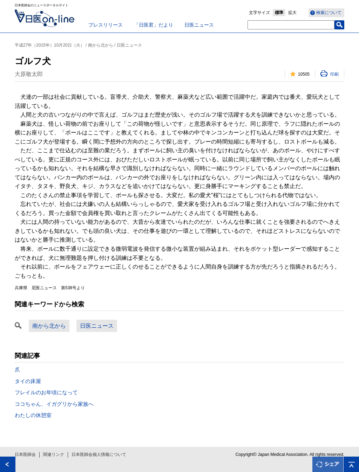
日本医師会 (25, 454)
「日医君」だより (153, 25)
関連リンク (53, 454)
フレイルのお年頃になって (46, 392)
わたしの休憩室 (33, 415)
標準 (279, 12)
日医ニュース (199, 25)
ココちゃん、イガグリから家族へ (54, 404)
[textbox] (291, 24)
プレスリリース (105, 25)
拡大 (292, 12)
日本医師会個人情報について (99, 454)
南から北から (49, 326)
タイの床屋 (28, 381)
